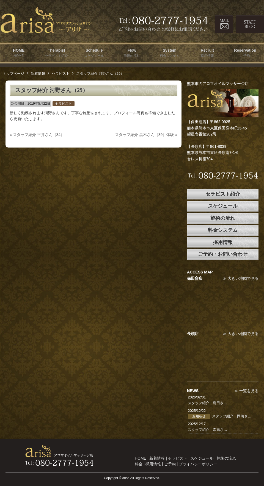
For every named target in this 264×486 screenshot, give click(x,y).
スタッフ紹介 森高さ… (207, 429)
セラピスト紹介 (222, 194)
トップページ (13, 73)
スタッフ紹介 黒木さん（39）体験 (146, 134)
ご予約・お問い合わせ (223, 254)
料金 (138, 464)
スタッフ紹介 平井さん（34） (37, 134)
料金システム (223, 230)
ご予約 (170, 464)
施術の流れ (222, 218)
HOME (140, 458)
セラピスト (61, 73)
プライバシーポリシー (198, 464)
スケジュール (223, 206)
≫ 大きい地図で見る (240, 278)
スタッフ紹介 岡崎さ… (231, 416)
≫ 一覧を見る (246, 390)
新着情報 (38, 73)
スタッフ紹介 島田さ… (207, 403)
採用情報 (223, 242)
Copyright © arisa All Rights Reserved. (132, 478)
